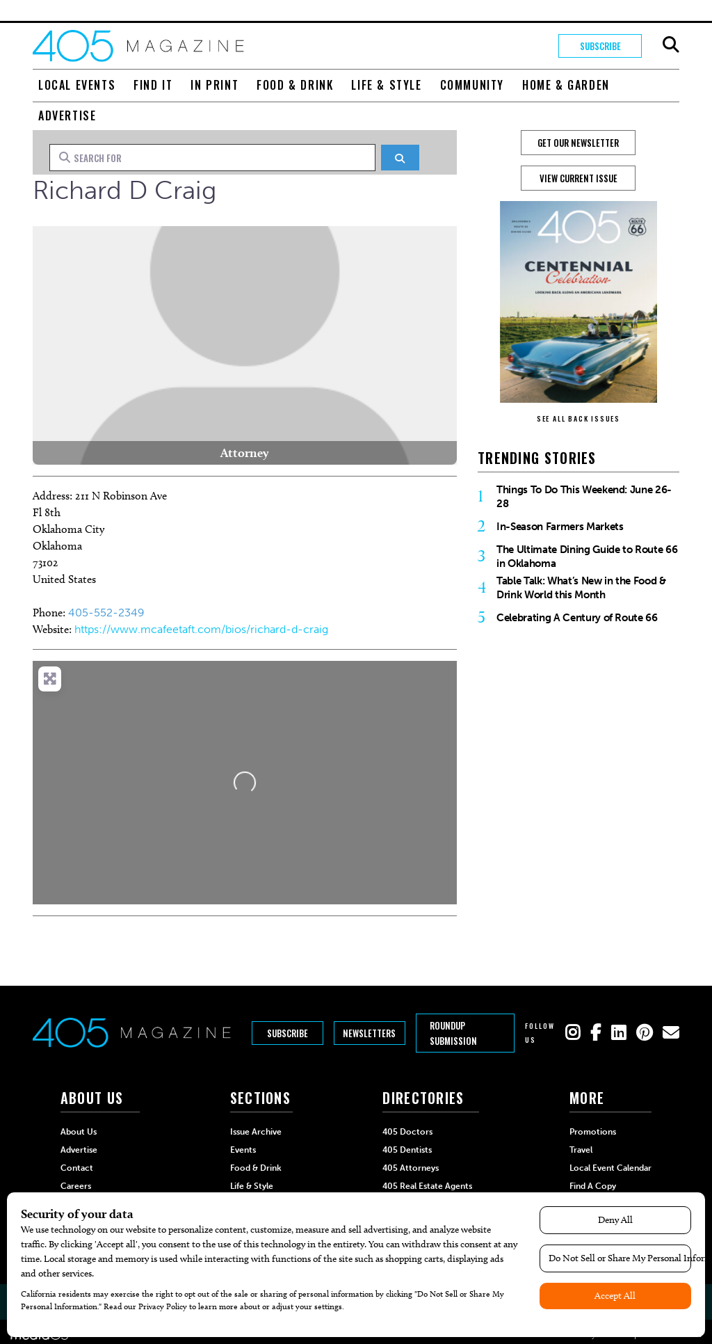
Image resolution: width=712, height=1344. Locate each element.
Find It (153, 85)
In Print (214, 85)
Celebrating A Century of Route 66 (577, 617)
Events (243, 1150)
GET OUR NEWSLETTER (578, 143)
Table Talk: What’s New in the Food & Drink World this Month (581, 588)
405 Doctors (407, 1132)
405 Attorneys (410, 1168)
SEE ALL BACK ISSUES (578, 418)
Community (472, 85)
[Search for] (212, 157)
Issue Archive (256, 1132)
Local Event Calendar (610, 1168)
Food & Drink (295, 85)
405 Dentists (407, 1150)
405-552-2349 (106, 612)
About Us (78, 1132)
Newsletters (369, 1033)
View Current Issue (578, 178)
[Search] (400, 157)
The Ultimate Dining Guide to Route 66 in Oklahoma (586, 556)
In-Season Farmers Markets (560, 526)
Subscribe (600, 46)
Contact (76, 1168)
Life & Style (386, 85)
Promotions (592, 1132)
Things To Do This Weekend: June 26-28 (584, 496)
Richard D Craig (125, 190)
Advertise (67, 115)
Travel (580, 1150)
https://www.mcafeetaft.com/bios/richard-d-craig (201, 629)
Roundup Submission (453, 1033)
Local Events (76, 85)
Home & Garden (566, 85)
